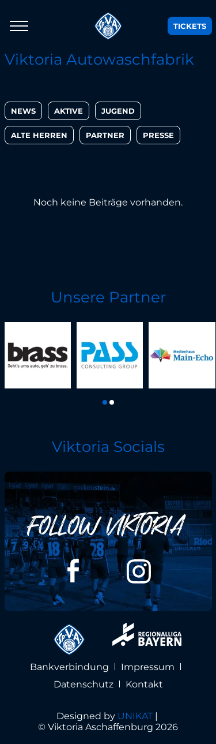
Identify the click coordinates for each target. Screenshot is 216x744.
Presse (158, 135)
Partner (105, 135)
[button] (105, 402)
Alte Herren (39, 135)
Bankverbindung (69, 666)
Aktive (68, 110)
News (23, 110)
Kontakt (144, 684)
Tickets (189, 26)
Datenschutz (83, 684)
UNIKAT (135, 716)
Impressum (148, 666)
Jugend (118, 110)
